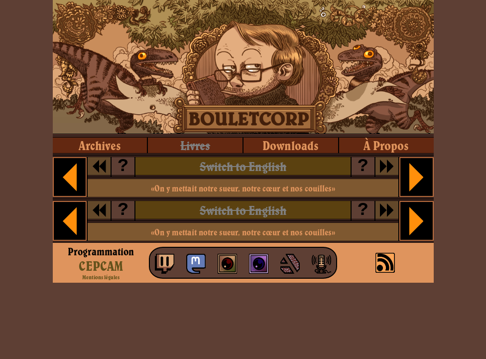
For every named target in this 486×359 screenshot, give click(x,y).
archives (100, 145)
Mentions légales (101, 277)
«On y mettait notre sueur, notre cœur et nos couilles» (243, 188)
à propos (386, 145)
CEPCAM (101, 266)
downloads (290, 145)
